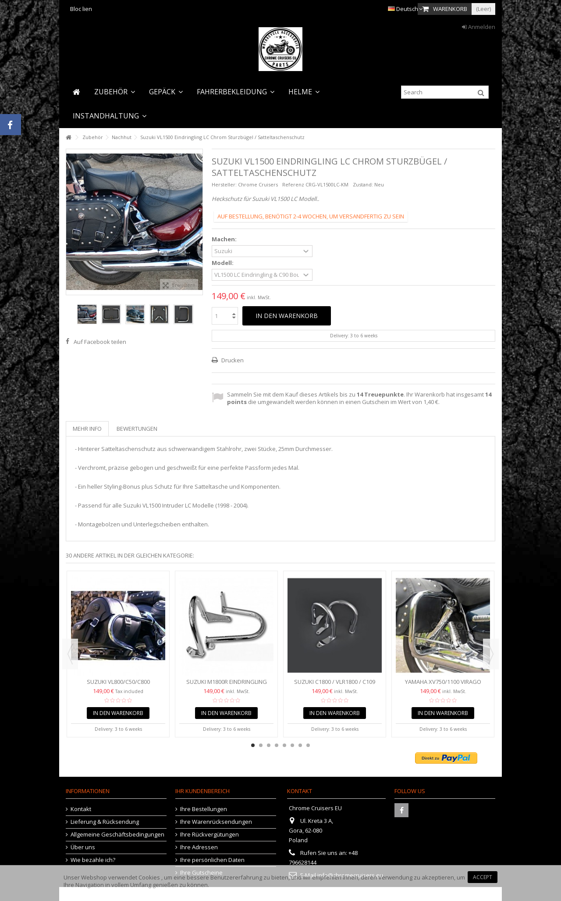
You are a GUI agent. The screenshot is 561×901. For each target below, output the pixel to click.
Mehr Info (87, 429)
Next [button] (491, 654)
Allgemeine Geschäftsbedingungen (117, 834)
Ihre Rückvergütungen (209, 834)
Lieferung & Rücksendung (105, 822)
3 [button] (268, 745)
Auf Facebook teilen (100, 342)
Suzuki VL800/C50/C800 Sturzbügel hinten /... (118, 685)
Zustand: (363, 184)
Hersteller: (224, 184)
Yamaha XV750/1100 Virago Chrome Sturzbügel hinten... (443, 685)
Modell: (223, 263)
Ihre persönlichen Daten (212, 860)
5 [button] (284, 745)
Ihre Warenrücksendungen (216, 822)
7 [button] (300, 745)
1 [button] (253, 745)
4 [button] (276, 745)
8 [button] (308, 745)
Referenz (293, 184)
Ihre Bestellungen (203, 809)
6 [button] (292, 745)
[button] (114, 92)
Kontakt (81, 809)
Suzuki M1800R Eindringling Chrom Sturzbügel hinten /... (226, 685)
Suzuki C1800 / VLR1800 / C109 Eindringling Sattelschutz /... (334, 685)
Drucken (232, 360)
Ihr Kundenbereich (202, 791)
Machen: (225, 239)
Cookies (149, 877)
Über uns (83, 847)
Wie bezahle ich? (93, 860)
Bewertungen (137, 429)
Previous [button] (70, 654)
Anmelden (478, 27)
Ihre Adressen (199, 847)
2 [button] (261, 745)
